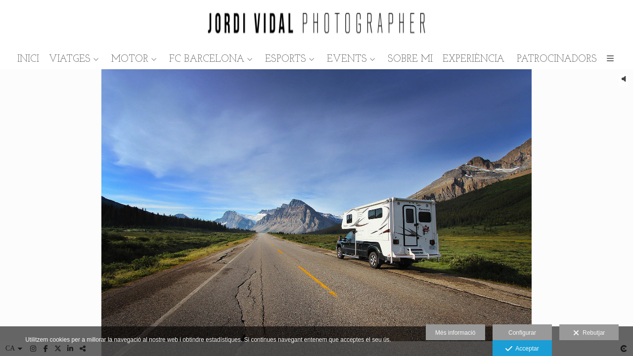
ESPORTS (285, 59)
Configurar (522, 332)
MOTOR (129, 59)
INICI (28, 59)
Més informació (455, 332)
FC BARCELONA (206, 59)
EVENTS (347, 59)
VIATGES (69, 59)
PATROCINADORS (557, 59)
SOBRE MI (410, 59)
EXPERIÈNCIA (473, 59)
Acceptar (522, 349)
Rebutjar (589, 333)
